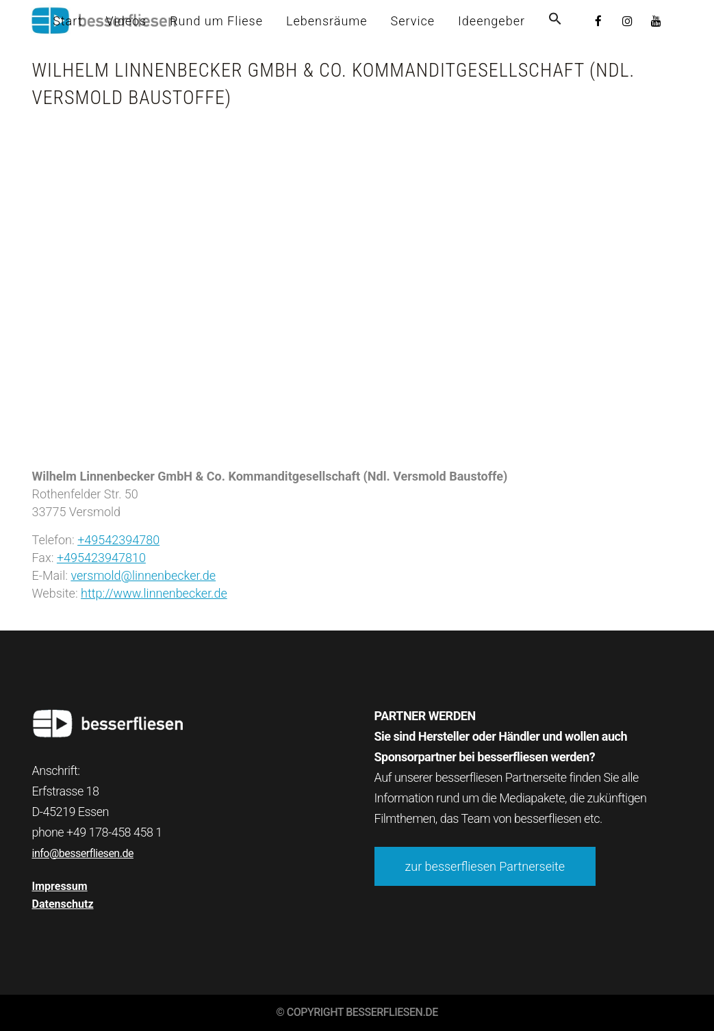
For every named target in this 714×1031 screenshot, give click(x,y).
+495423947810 (101, 557)
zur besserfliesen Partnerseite (485, 866)
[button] (555, 21)
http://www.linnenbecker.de (154, 593)
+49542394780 (118, 540)
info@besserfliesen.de (82, 853)
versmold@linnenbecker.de (143, 575)
